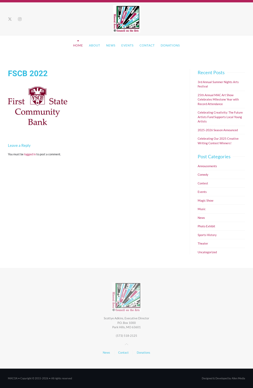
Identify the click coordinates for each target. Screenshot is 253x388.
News (110, 45)
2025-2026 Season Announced (218, 130)
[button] (126, 344)
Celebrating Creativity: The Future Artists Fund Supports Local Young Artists (220, 117)
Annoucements (207, 166)
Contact (147, 45)
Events (127, 45)
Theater (203, 243)
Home (78, 45)
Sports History (207, 235)
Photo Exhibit (206, 226)
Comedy (203, 174)
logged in (30, 154)
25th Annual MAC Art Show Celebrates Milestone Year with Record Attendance (218, 99)
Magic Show (205, 200)
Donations (170, 45)
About (94, 45)
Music (202, 209)
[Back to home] (126, 19)
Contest (203, 183)
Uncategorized (207, 252)
